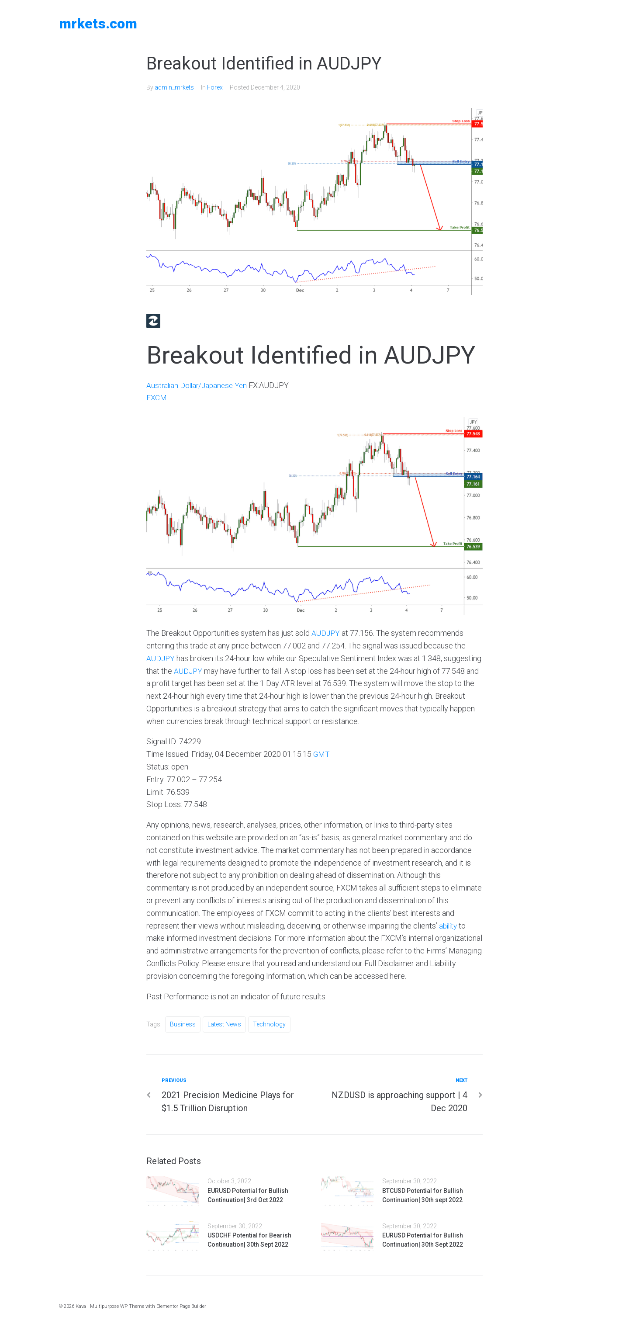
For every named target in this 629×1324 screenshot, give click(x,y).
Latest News (224, 1024)
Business (183, 1024)
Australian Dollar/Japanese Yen (199, 385)
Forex (215, 87)
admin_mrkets (174, 87)
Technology (269, 1024)
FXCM (156, 397)
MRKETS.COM (98, 23)
